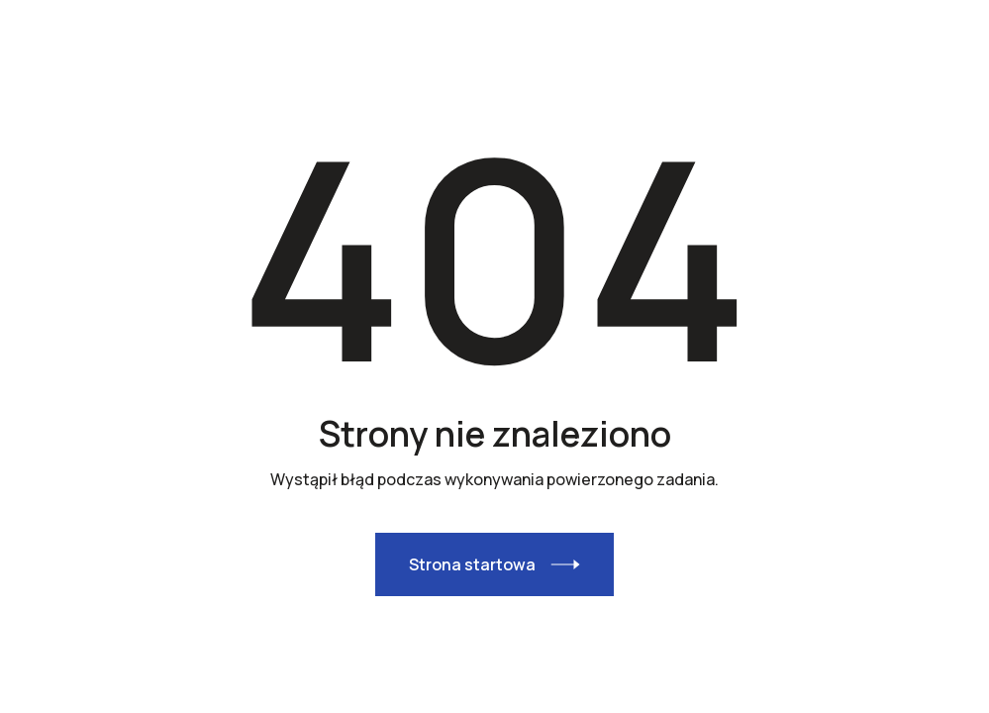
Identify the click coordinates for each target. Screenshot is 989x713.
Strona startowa (472, 564)
